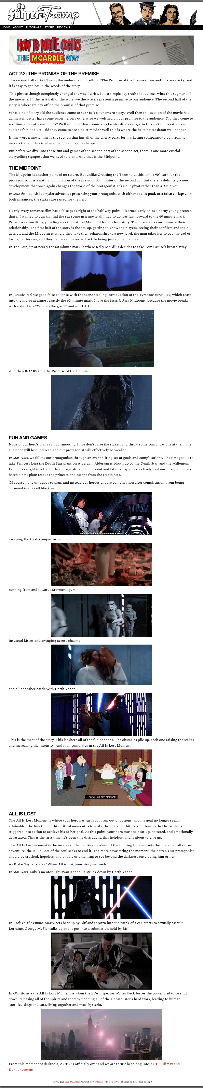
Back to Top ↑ (145, 1082)
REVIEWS (63, 27)
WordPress (97, 1082)
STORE (49, 27)
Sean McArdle (72, 1082)
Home (6, 27)
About (18, 27)
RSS (135, 1082)
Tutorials (33, 27)
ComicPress (115, 1082)
